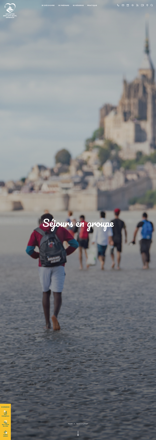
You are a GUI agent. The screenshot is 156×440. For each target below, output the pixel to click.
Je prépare (63, 5)
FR (128, 5)
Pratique (92, 5)
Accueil (70, 423)
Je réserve (78, 5)
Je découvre (48, 5)
